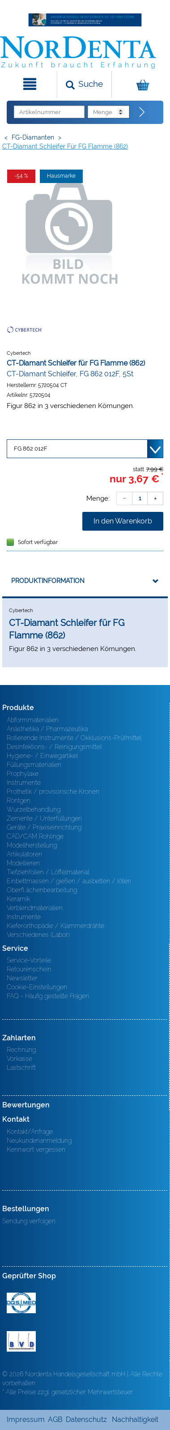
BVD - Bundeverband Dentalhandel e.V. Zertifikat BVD (21, 1341)
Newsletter (22, 978)
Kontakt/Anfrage (30, 1131)
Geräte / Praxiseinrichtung (44, 827)
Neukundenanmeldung (39, 1140)
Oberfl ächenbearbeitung (42, 890)
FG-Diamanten (33, 137)
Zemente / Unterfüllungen (44, 818)
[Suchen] (84, 84)
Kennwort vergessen (36, 1149)
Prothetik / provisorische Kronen (53, 791)
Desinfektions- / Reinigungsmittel (54, 746)
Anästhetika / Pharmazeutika (47, 728)
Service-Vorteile (29, 960)
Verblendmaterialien (35, 907)
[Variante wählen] (85, 448)
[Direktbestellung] (142, 112)
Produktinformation (48, 580)
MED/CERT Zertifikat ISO (21, 1303)
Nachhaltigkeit (135, 1419)
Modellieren (23, 863)
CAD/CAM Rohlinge (35, 836)
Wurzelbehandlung (33, 809)
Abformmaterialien (33, 720)
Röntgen (18, 800)
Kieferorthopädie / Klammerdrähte (55, 925)
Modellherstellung (32, 845)
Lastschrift (21, 1067)
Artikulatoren (24, 854)
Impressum (26, 1419)
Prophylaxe (22, 773)
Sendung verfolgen (28, 1221)
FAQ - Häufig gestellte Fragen (48, 996)
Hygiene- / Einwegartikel (42, 755)
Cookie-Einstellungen (37, 987)
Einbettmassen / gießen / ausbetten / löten (69, 881)
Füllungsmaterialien (34, 764)
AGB (55, 1419)
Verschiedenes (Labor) (38, 934)
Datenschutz (86, 1419)
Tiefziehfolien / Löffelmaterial (48, 872)
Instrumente (24, 782)
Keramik (18, 898)
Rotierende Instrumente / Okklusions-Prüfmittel (74, 737)
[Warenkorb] (140, 84)
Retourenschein (29, 969)
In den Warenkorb (123, 521)
